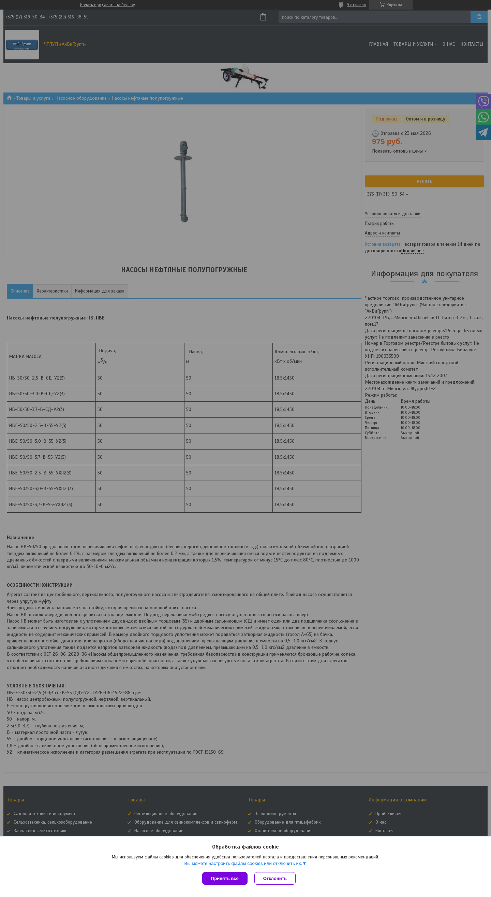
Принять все (225, 878)
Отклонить (275, 878)
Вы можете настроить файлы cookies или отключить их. (243, 863)
